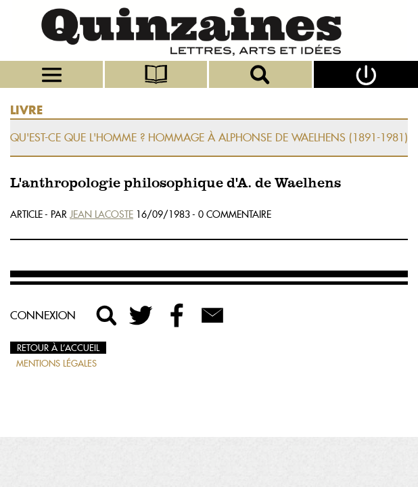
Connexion (43, 315)
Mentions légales (56, 363)
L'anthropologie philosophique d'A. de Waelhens (175, 184)
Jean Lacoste (101, 214)
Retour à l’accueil (58, 347)
